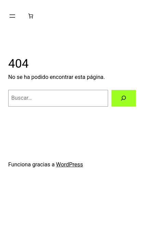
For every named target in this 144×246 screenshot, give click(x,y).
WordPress (69, 164)
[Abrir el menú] (12, 16)
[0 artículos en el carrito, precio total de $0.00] (31, 16)
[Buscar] (124, 98)
